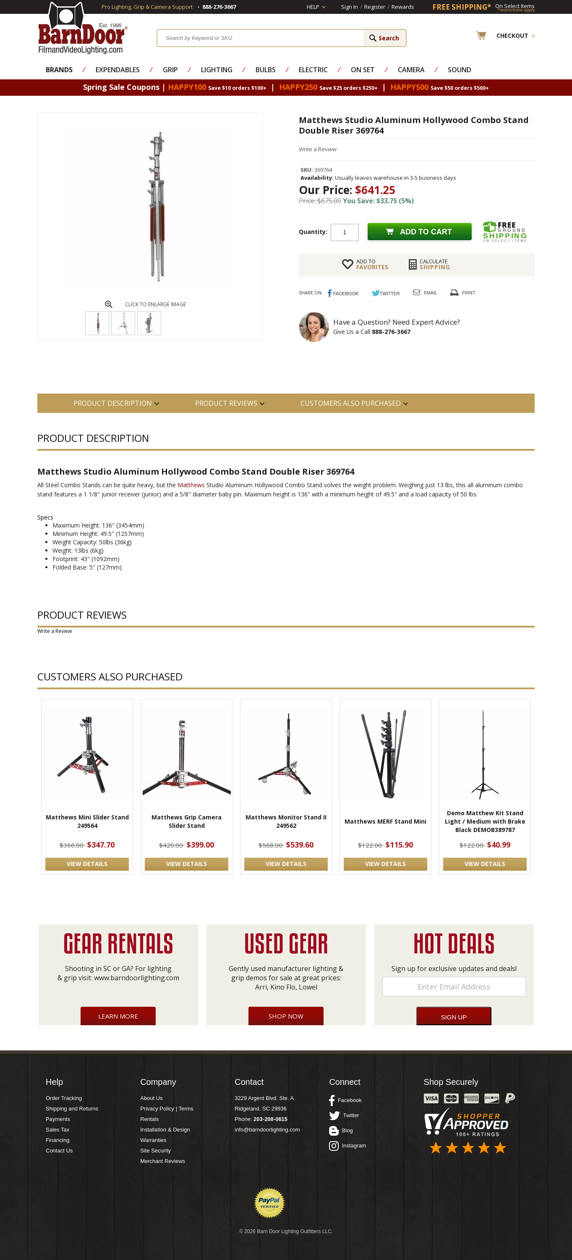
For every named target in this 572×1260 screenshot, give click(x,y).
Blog (341, 1130)
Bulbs (266, 69)
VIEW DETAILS (87, 864)
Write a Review (318, 149)
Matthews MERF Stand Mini (385, 821)
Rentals (149, 1119)
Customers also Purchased (350, 403)
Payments (58, 1119)
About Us (151, 1098)
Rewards (403, 6)
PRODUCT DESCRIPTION (112, 403)
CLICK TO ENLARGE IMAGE (155, 304)
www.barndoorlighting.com (136, 977)
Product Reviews (226, 403)
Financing (57, 1140)
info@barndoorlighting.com (267, 1129)
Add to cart (426, 232)
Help (313, 6)
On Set (363, 69)
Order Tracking (64, 1098)
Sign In (349, 6)
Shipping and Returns (72, 1108)
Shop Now (286, 1016)
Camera (411, 69)
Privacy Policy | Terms (166, 1108)
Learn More (118, 1016)
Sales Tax (57, 1129)
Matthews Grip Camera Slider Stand (186, 821)
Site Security (155, 1150)
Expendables (118, 69)
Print (468, 292)
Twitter (344, 1115)
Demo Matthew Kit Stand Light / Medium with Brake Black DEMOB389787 (485, 821)
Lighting (216, 69)
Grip (170, 69)
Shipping (435, 264)
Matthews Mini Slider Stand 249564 (87, 821)
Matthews (191, 485)
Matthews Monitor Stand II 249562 (286, 821)
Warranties (153, 1140)
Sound (459, 69)
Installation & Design (165, 1129)
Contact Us (59, 1150)
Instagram (347, 1145)
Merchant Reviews (162, 1161)
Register (374, 6)
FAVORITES (372, 264)
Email (430, 292)
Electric (313, 69)
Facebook (345, 1100)
